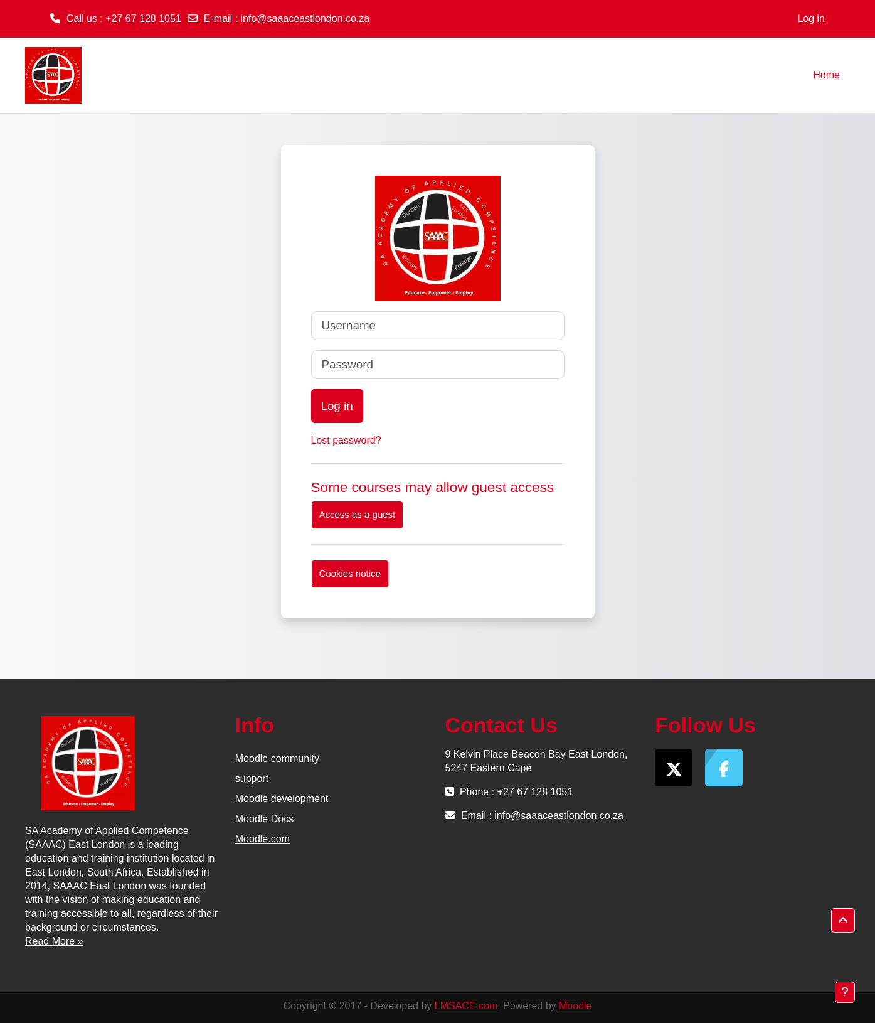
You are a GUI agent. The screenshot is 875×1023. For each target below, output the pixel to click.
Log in (811, 18)
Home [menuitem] (826, 75)
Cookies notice (350, 573)
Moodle (575, 1005)
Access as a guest (357, 514)
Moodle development (282, 798)
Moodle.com (262, 838)
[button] (843, 920)
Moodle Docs (264, 818)
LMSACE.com (466, 1005)
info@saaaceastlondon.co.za (305, 18)
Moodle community (277, 758)
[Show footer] (845, 992)
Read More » (54, 941)
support (251, 778)
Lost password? (346, 440)
